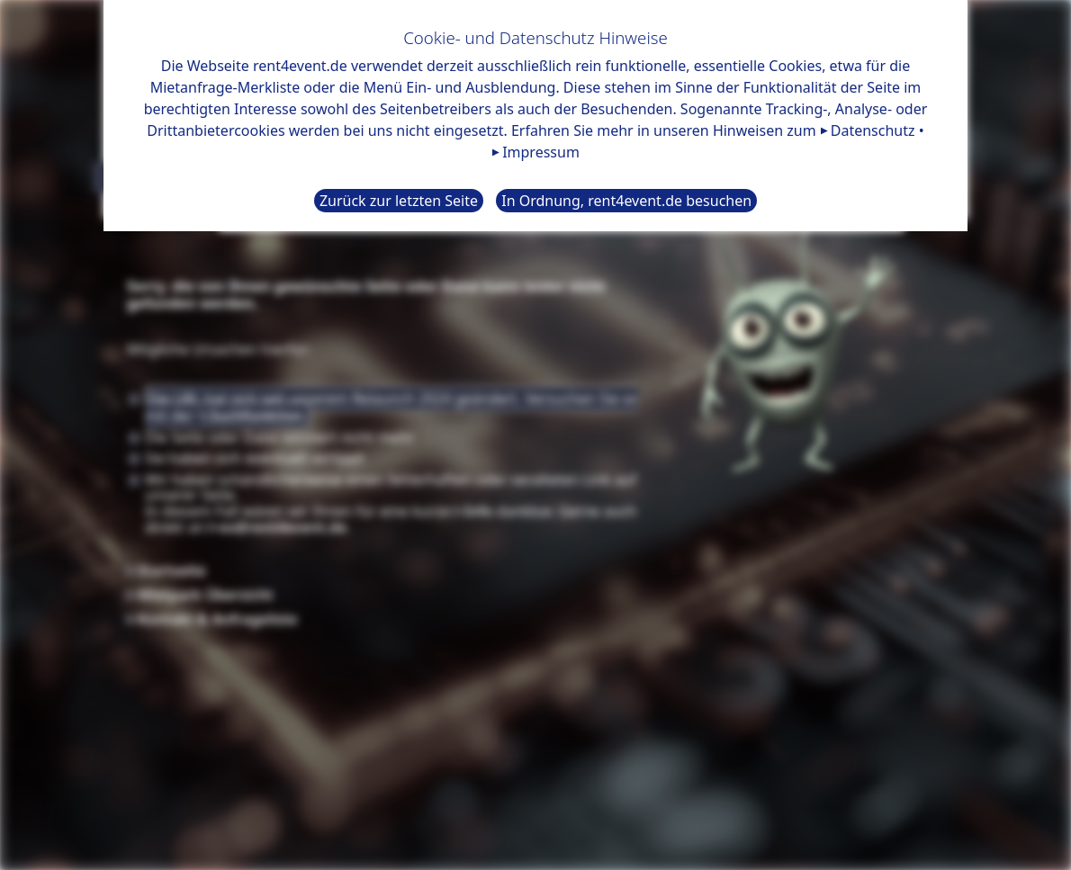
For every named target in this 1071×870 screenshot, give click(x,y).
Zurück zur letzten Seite (399, 201)
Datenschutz (873, 130)
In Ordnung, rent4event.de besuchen (626, 201)
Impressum (541, 152)
